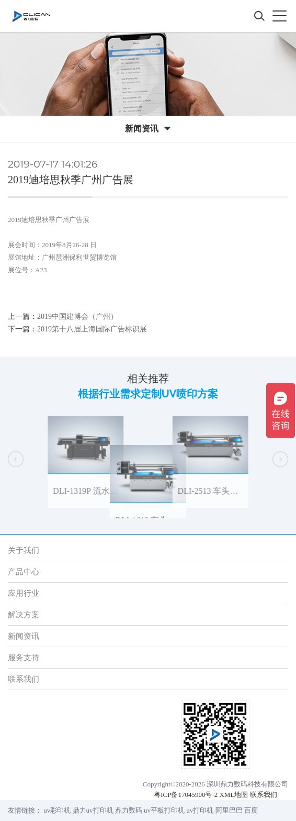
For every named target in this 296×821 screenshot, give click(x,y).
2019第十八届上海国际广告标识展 (92, 329)
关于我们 (23, 550)
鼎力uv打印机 (93, 810)
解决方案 (23, 614)
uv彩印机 (57, 810)
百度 (251, 810)
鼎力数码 (128, 810)
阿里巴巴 (229, 810)
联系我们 (23, 678)
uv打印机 (199, 810)
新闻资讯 (23, 635)
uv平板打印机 (164, 810)
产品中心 (23, 571)
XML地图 (233, 794)
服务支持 (23, 657)
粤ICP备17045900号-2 (186, 794)
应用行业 (23, 593)
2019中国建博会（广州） (77, 316)
